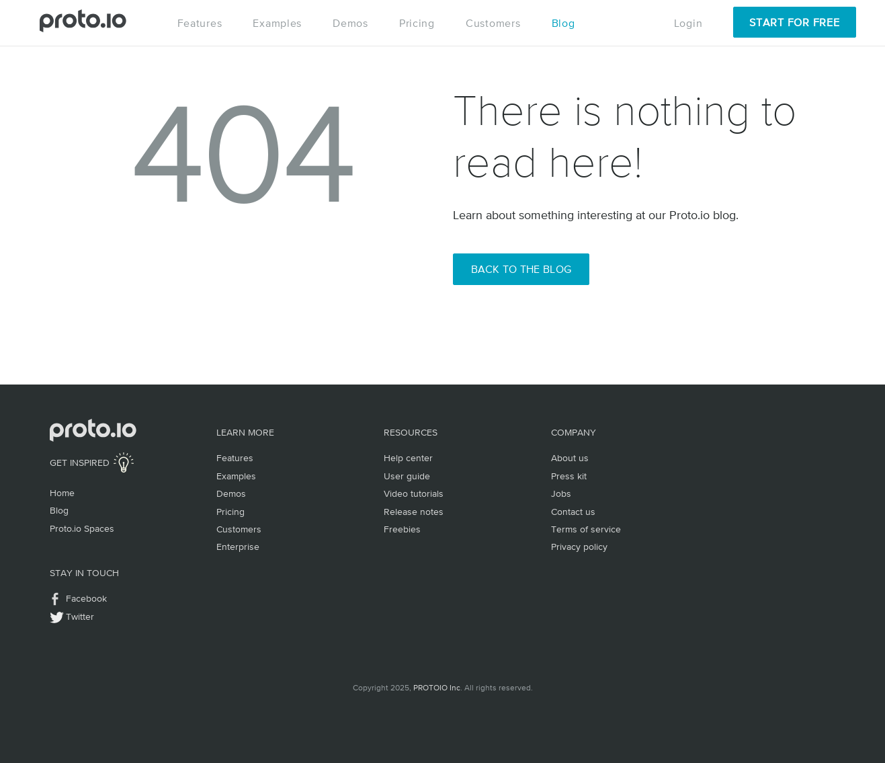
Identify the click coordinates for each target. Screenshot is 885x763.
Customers (493, 23)
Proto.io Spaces (82, 528)
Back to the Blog (521, 269)
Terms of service (586, 529)
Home (62, 492)
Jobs (561, 493)
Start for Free (794, 22)
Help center (408, 457)
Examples (277, 23)
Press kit (569, 476)
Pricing (417, 23)
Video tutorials (414, 493)
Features (199, 23)
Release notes (414, 511)
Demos (350, 23)
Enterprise (237, 546)
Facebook (86, 598)
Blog (563, 23)
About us (570, 457)
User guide (407, 476)
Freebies (402, 529)
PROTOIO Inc (436, 687)
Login (688, 23)
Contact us (573, 511)
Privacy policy (579, 546)
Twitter (80, 616)
